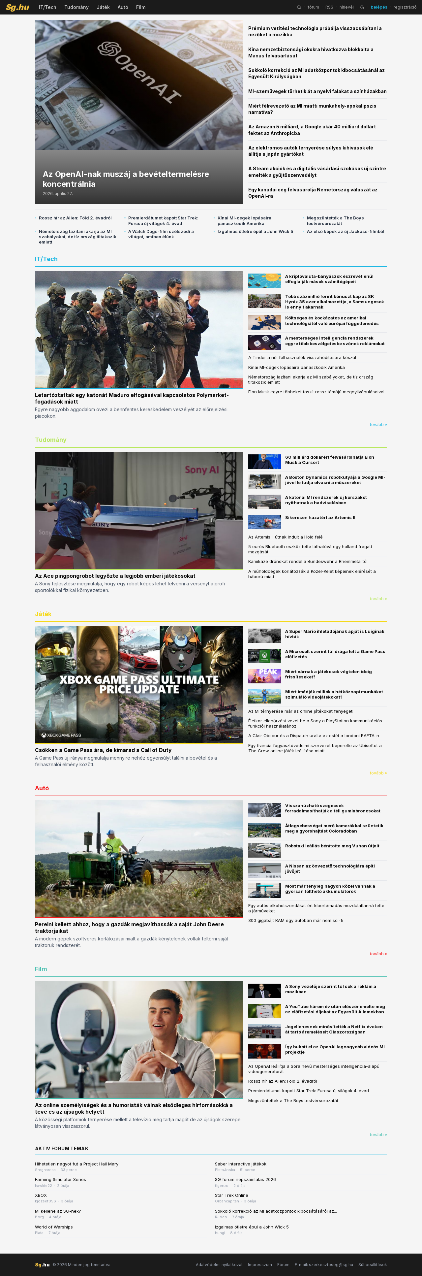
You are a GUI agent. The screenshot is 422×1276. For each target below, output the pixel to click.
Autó (123, 7)
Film (140, 7)
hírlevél (347, 7)
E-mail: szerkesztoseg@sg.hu (324, 1264)
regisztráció (405, 7)
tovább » (378, 424)
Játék (103, 7)
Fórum (283, 1264)
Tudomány (76, 7)
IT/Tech (47, 7)
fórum (313, 7)
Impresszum (260, 1264)
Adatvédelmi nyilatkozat (219, 1264)
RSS (329, 7)
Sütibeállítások (372, 1264)
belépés (379, 7)
